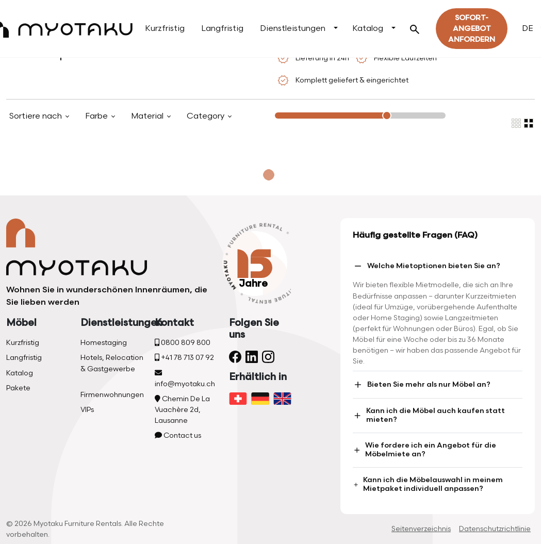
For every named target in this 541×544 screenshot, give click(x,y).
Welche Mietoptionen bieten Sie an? (426, 266)
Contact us (178, 435)
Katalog (367, 29)
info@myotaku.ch (185, 378)
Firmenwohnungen (112, 394)
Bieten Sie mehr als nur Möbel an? (421, 385)
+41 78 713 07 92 (184, 357)
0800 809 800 (182, 342)
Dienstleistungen (292, 29)
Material (148, 116)
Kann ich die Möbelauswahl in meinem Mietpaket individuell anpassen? (428, 484)
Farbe (97, 116)
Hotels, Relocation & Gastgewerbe (111, 363)
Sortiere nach (36, 116)
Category (206, 116)
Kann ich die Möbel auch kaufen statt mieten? (429, 415)
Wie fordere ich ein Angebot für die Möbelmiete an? (424, 449)
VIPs (87, 409)
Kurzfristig (165, 29)
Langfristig (222, 29)
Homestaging (103, 342)
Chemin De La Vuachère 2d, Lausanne (182, 409)
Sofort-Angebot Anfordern (471, 28)
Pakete (18, 388)
